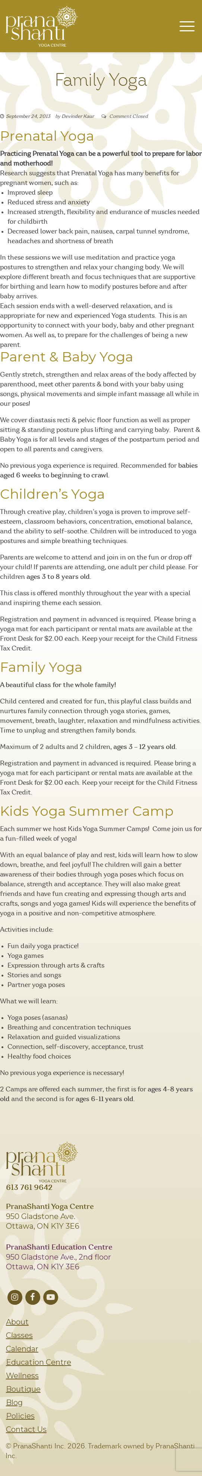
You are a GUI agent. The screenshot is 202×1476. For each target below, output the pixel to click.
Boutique (23, 1389)
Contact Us (26, 1429)
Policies (20, 1415)
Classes (19, 1335)
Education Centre (38, 1362)
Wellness (22, 1375)
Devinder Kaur (77, 116)
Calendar (22, 1348)
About (17, 1321)
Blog (14, 1402)
